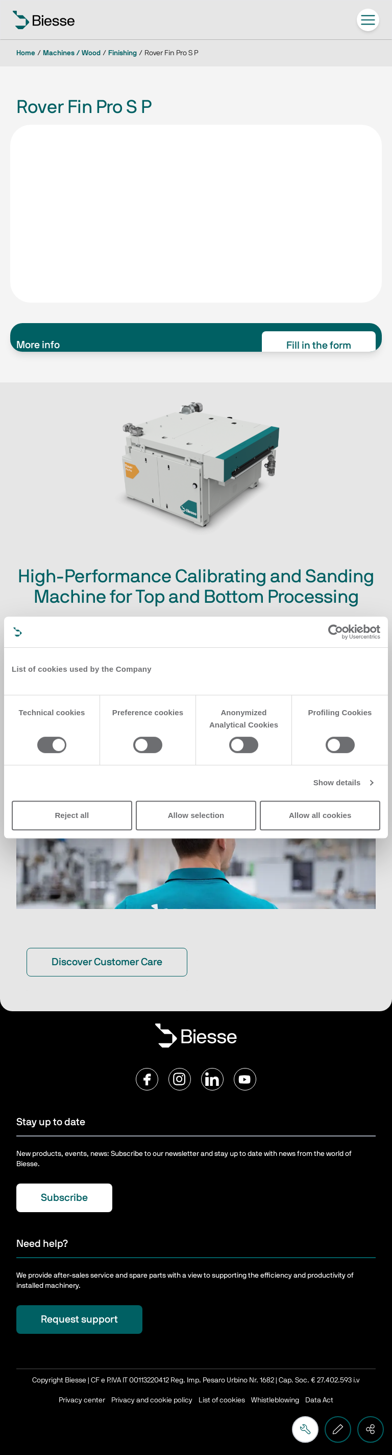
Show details (337, 782)
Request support (79, 1319)
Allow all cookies (320, 815)
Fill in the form (318, 345)
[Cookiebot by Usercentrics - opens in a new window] (335, 632)
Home (25, 53)
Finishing (122, 53)
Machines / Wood (72, 53)
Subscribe (64, 1198)
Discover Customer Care (107, 962)
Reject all (72, 815)
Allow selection (196, 815)
